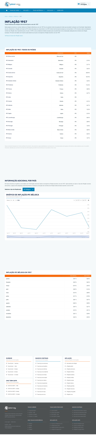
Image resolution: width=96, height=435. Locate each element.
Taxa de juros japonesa (41, 383)
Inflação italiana (69, 383)
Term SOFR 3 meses (55, 416)
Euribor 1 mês (31, 412)
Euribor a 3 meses (32, 414)
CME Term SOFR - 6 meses (12, 391)
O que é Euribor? (32, 410)
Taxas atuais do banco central (79, 410)
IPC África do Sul (10, 56)
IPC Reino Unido (10, 129)
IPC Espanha (9, 76)
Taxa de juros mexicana (41, 386)
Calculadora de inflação (71, 363)
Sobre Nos (13, 421)
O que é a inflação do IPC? (56, 423)
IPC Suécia (9, 133)
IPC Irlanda (9, 101)
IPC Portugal (9, 125)
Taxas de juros (15, 10)
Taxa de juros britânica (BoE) (79, 414)
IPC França (9, 89)
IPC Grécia (8, 93)
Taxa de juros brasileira (41, 366)
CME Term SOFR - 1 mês (12, 385)
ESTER (30, 425)
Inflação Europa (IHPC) (78, 427)
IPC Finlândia (9, 85)
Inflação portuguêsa (70, 391)
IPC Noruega (9, 121)
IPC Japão (8, 113)
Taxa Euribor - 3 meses (12, 369)
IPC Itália (8, 109)
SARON (30, 423)
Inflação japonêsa (69, 386)
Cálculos (51, 10)
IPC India (8, 97)
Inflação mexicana (70, 388)
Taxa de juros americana (41, 363)
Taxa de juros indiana (40, 380)
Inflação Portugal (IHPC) (78, 429)
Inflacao (11, 16)
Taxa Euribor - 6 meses (12, 371)
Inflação (26, 10)
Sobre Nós (60, 10)
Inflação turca (69, 394)
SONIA (30, 427)
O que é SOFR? (53, 410)
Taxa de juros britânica (41, 369)
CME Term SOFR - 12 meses (13, 394)
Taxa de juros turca (40, 394)
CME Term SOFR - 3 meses (12, 388)
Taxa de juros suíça (40, 391)
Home (6, 16)
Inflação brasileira (69, 374)
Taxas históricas (39, 10)
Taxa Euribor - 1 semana (12, 363)
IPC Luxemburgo (10, 117)
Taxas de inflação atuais (78, 423)
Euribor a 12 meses (32, 416)
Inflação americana (70, 369)
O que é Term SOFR (54, 412)
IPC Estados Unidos (11, 80)
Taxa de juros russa (40, 388)
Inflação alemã (69, 366)
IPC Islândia (9, 105)
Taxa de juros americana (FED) (79, 412)
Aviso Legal (7, 421)
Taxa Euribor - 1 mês (11, 366)
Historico (16, 16)
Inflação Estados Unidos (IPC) (57, 427)
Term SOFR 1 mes (54, 414)
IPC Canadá (9, 68)
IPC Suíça (8, 138)
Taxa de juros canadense (41, 371)
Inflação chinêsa (69, 377)
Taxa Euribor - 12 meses (12, 374)
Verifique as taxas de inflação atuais (14, 35)
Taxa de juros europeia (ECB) (79, 416)
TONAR (30, 429)
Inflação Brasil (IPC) (55, 425)
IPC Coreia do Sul (10, 72)
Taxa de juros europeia (41, 377)
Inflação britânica (69, 371)
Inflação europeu (69, 380)
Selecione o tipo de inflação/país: (13, 189)
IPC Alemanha (9, 60)
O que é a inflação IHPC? (78, 425)
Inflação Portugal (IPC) (55, 429)
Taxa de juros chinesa (41, 374)
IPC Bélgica (9, 64)
